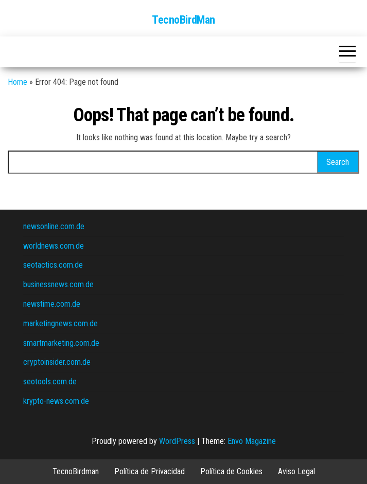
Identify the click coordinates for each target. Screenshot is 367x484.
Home (17, 82)
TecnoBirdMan (183, 19)
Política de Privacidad (149, 471)
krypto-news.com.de (56, 401)
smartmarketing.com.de (61, 343)
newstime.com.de (51, 304)
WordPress (177, 441)
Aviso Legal (296, 471)
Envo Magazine (252, 441)
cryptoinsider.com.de (57, 362)
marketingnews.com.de (60, 323)
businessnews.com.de (58, 284)
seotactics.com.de (53, 265)
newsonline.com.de (53, 226)
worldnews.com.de (53, 246)
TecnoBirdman (76, 471)
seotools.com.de (50, 381)
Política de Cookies (231, 471)
